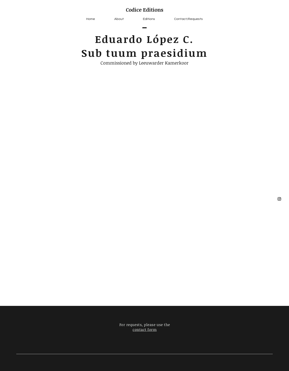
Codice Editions (144, 9)
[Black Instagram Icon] (279, 199)
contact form (145, 329)
